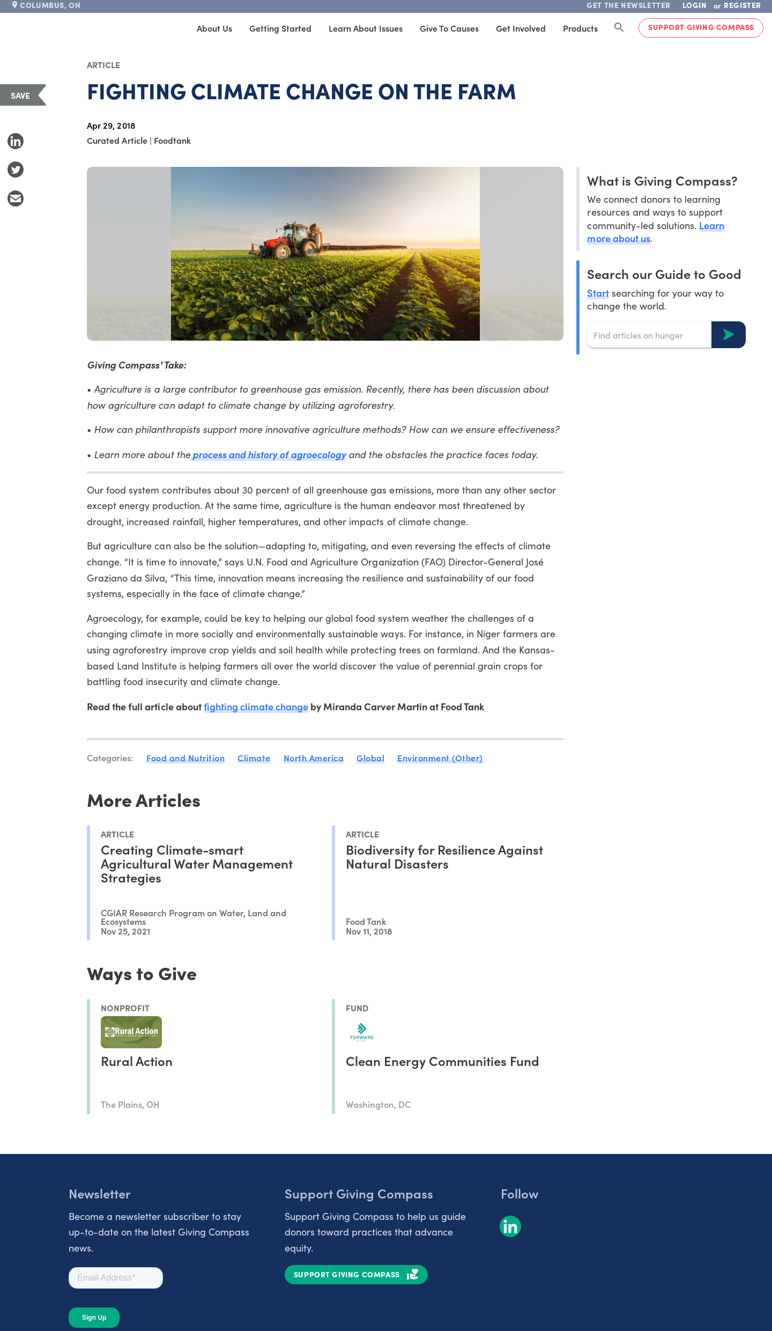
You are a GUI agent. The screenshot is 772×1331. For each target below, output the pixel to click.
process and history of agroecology (268, 454)
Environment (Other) (440, 757)
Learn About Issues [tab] (366, 28)
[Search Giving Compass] (619, 28)
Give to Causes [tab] (449, 28)
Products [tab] (580, 28)
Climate (254, 757)
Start (597, 292)
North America (314, 757)
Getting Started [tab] (280, 28)
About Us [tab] (214, 28)
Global (370, 757)
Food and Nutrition (185, 757)
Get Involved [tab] (521, 28)
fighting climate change (256, 706)
